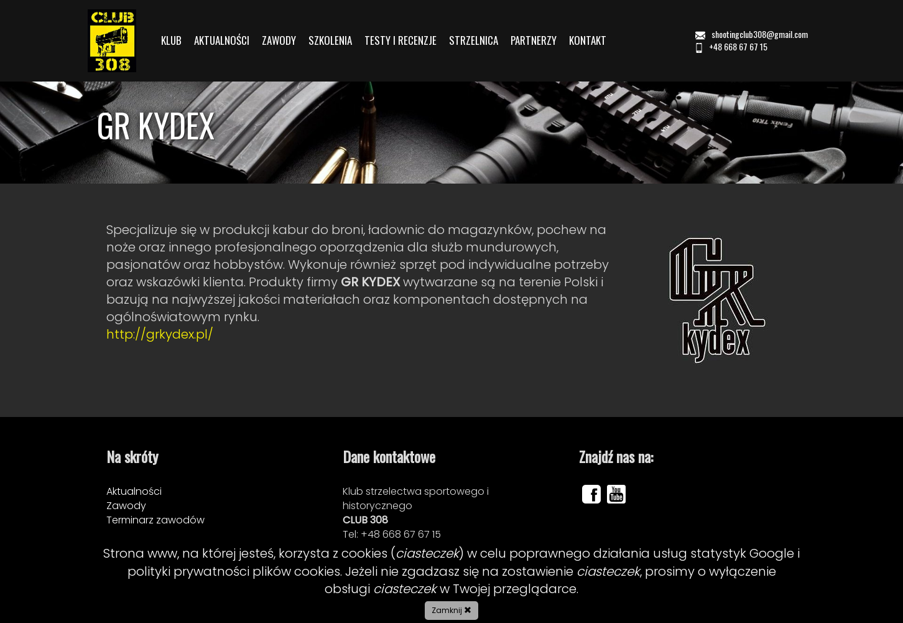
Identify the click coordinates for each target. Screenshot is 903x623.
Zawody (126, 506)
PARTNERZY (534, 40)
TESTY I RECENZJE (400, 40)
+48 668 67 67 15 (730, 46)
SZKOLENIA (330, 40)
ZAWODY (279, 40)
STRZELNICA (473, 40)
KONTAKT (587, 40)
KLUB (171, 40)
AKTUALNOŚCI (221, 40)
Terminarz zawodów (155, 520)
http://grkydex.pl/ (159, 334)
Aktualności (134, 491)
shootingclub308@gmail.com (752, 33)
